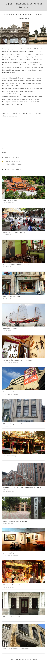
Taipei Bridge (11, 164)
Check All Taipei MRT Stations (23, 659)
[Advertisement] (23, 131)
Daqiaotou (9, 161)
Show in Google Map (10, 116)
